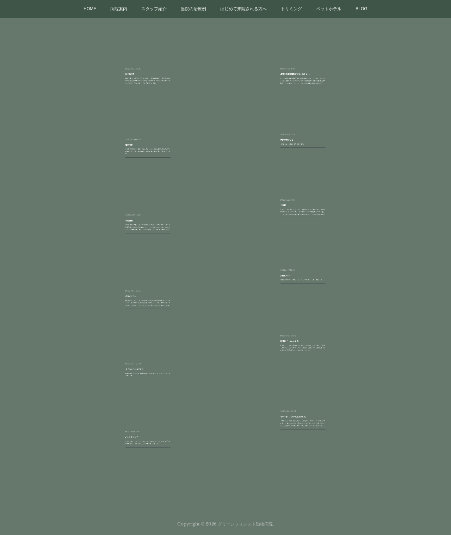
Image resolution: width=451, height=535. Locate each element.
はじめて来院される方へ (243, 8)
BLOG (361, 8)
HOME (90, 8)
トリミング (291, 8)
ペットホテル (328, 8)
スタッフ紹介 (154, 8)
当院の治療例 (193, 8)
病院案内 (118, 8)
